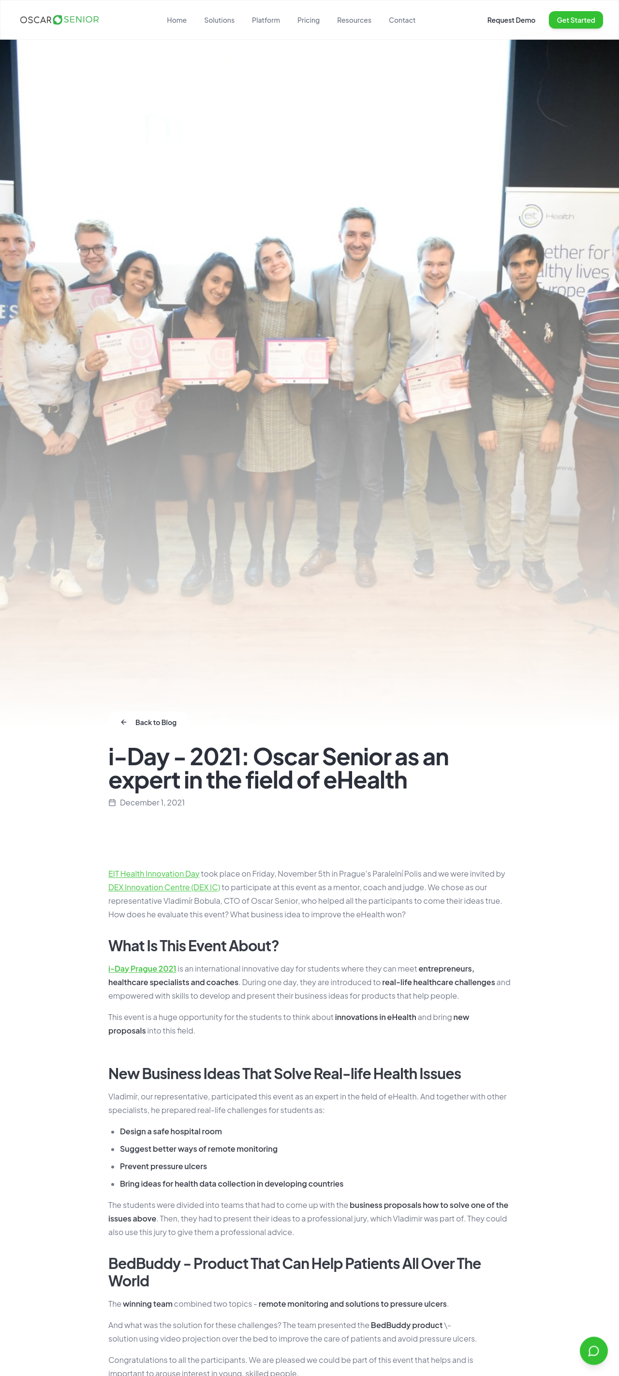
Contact (402, 19)
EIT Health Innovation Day (154, 875)
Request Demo (511, 19)
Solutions (219, 19)
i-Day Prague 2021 (142, 970)
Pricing (308, 19)
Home (177, 19)
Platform (266, 19)
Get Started (576, 19)
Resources (354, 19)
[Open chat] (594, 1351)
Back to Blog (148, 722)
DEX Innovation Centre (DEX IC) (164, 889)
